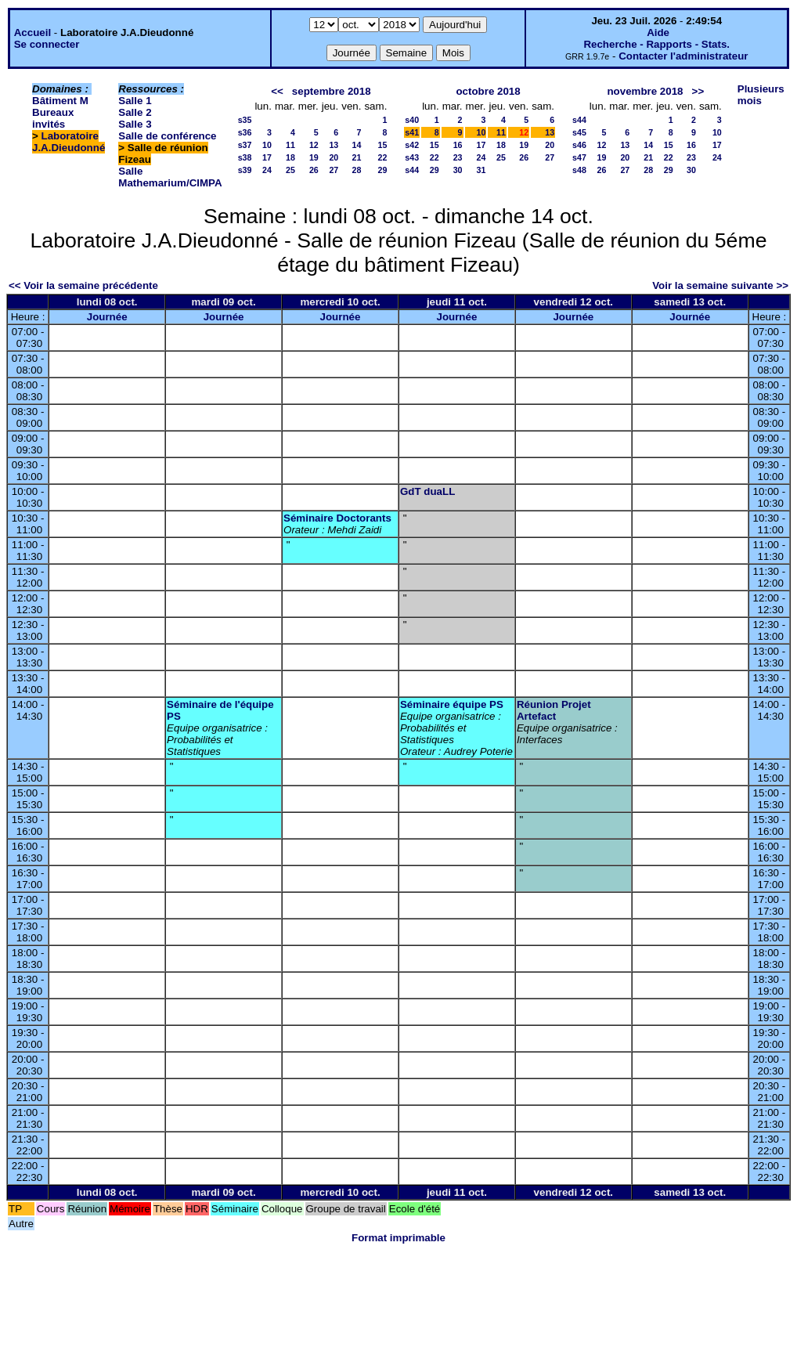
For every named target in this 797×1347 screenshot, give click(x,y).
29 (382, 170)
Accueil (32, 32)
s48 (579, 170)
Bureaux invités (53, 118)
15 (382, 145)
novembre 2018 (645, 91)
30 (458, 170)
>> (698, 91)
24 (267, 170)
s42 (412, 145)
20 (333, 157)
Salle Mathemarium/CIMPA (170, 177)
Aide (658, 32)
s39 (245, 170)
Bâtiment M (60, 101)
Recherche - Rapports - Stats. (656, 44)
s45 (579, 132)
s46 (579, 145)
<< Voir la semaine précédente (83, 285)
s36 (245, 132)
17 (267, 157)
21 (357, 157)
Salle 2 (134, 112)
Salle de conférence (167, 136)
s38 (245, 157)
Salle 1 (134, 101)
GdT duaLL (427, 491)
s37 (245, 145)
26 (314, 170)
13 (333, 145)
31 (481, 170)
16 (458, 145)
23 (458, 157)
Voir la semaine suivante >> (720, 285)
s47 (579, 157)
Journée (107, 317)
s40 (412, 120)
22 (382, 157)
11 (290, 145)
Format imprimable (398, 1238)
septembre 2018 (331, 91)
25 (290, 170)
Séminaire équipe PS (451, 704)
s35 (245, 120)
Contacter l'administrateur (683, 56)
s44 (412, 170)
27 (333, 170)
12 (314, 145)
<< (277, 91)
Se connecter (47, 44)
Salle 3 (134, 124)
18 (290, 157)
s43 (412, 157)
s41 (412, 132)
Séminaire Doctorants (337, 518)
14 (357, 145)
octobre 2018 (488, 91)
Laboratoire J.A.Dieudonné (68, 141)
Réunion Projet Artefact (554, 710)
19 (314, 157)
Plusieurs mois (760, 95)
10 (267, 145)
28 (357, 170)
